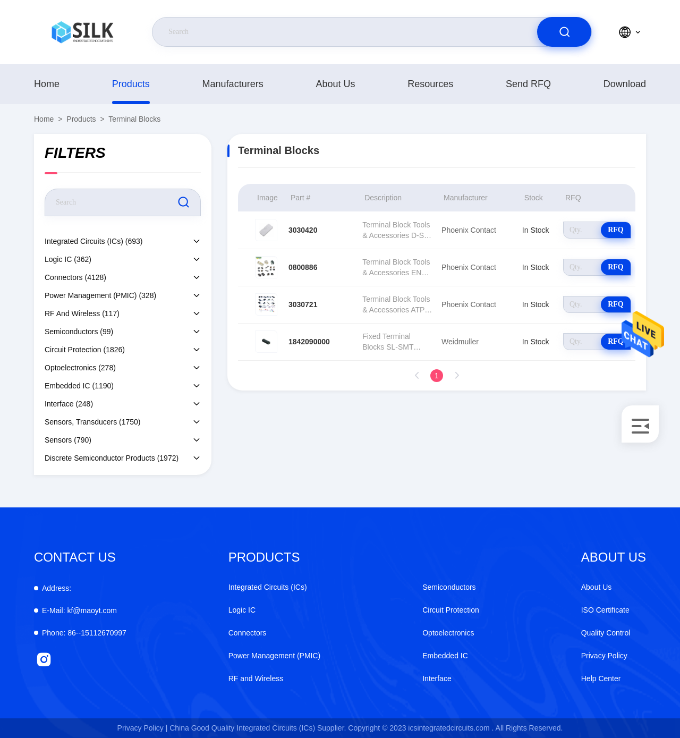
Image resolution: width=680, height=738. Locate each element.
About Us (335, 84)
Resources (430, 84)
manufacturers (233, 84)
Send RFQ (528, 84)
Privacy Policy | (142, 728)
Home (47, 84)
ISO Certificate (605, 610)
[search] (564, 32)
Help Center (601, 678)
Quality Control (606, 633)
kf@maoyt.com (79, 610)
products (131, 84)
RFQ (616, 230)
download (625, 84)
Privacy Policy (604, 655)
